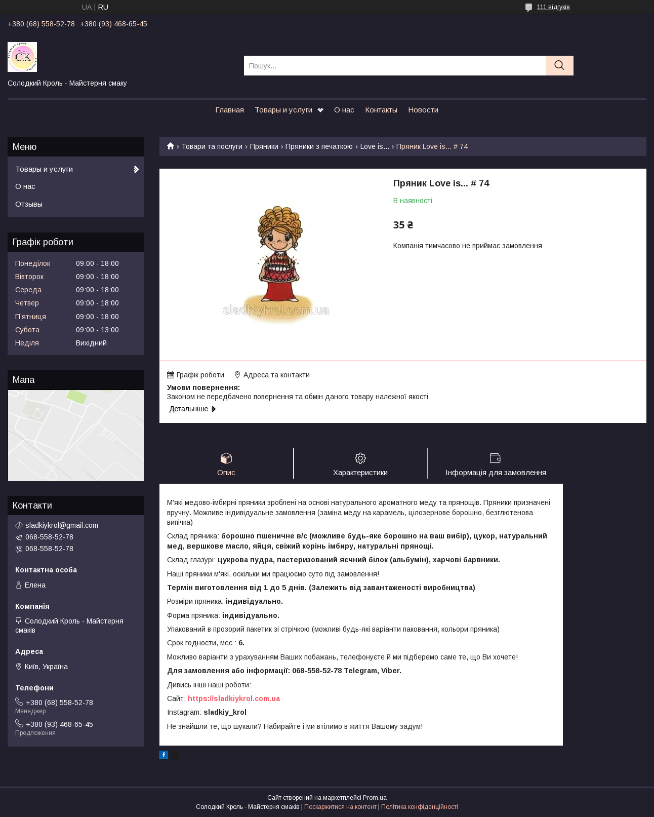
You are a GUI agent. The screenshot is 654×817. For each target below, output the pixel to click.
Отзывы (29, 204)
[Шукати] (560, 65)
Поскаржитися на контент (340, 807)
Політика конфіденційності (419, 807)
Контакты (381, 109)
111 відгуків (553, 7)
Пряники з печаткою (319, 146)
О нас (344, 109)
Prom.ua (375, 798)
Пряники (264, 146)
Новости (423, 109)
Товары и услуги (283, 109)
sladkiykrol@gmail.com (61, 525)
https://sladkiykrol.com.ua (234, 699)
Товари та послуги (211, 146)
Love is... (374, 146)
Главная (229, 109)
